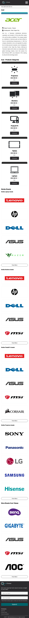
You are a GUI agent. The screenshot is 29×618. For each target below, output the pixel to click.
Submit (14, 604)
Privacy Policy (4, 612)
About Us (3, 610)
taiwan (14, 28)
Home (2, 6)
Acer (11, 6)
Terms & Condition (5, 614)
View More (14, 265)
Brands (7, 6)
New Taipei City (15, 30)
